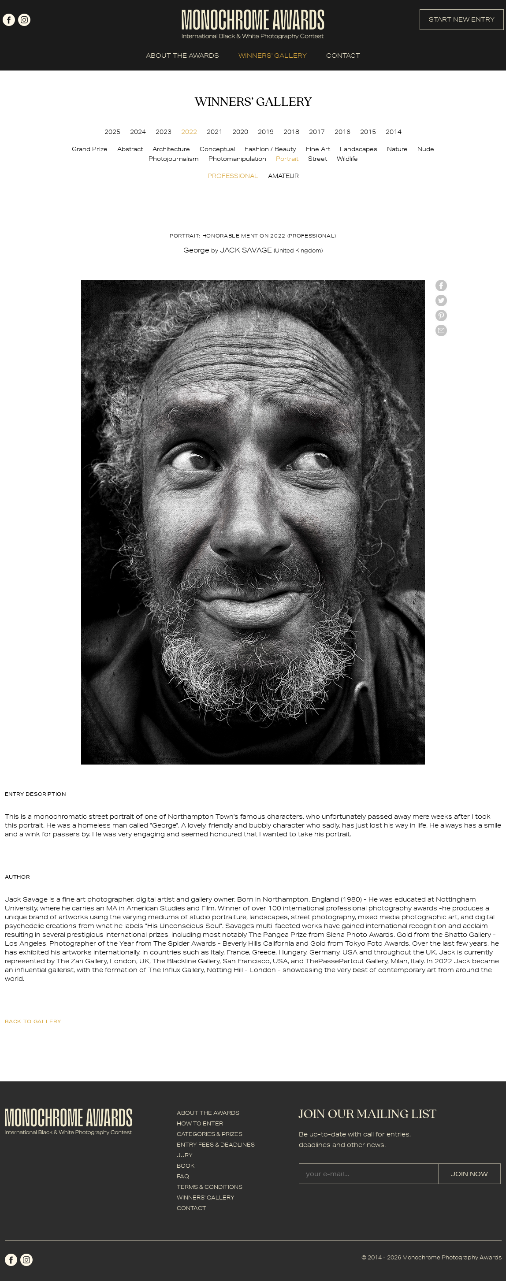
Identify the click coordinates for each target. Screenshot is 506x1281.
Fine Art (318, 149)
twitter (441, 300)
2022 (189, 132)
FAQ (183, 1176)
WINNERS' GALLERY (272, 55)
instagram (24, 20)
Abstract (130, 149)
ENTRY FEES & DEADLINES (216, 1144)
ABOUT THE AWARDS (182, 55)
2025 (112, 132)
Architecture (171, 149)
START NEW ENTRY (462, 19)
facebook (9, 20)
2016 (342, 132)
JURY (185, 1155)
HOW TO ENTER (200, 1123)
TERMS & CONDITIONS (209, 1187)
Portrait (287, 159)
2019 (266, 132)
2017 (317, 132)
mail (441, 330)
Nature (397, 149)
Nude (425, 149)
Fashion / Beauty (270, 149)
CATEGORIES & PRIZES (209, 1134)
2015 (368, 132)
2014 (394, 132)
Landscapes (358, 149)
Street (317, 159)
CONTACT (343, 55)
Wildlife (347, 159)
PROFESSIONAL (233, 176)
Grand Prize (90, 149)
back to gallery (33, 1021)
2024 (138, 132)
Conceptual (217, 149)
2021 (215, 132)
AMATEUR (283, 176)
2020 (240, 132)
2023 (163, 132)
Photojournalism (174, 159)
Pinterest (441, 315)
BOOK (185, 1166)
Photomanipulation (237, 159)
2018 (291, 132)
